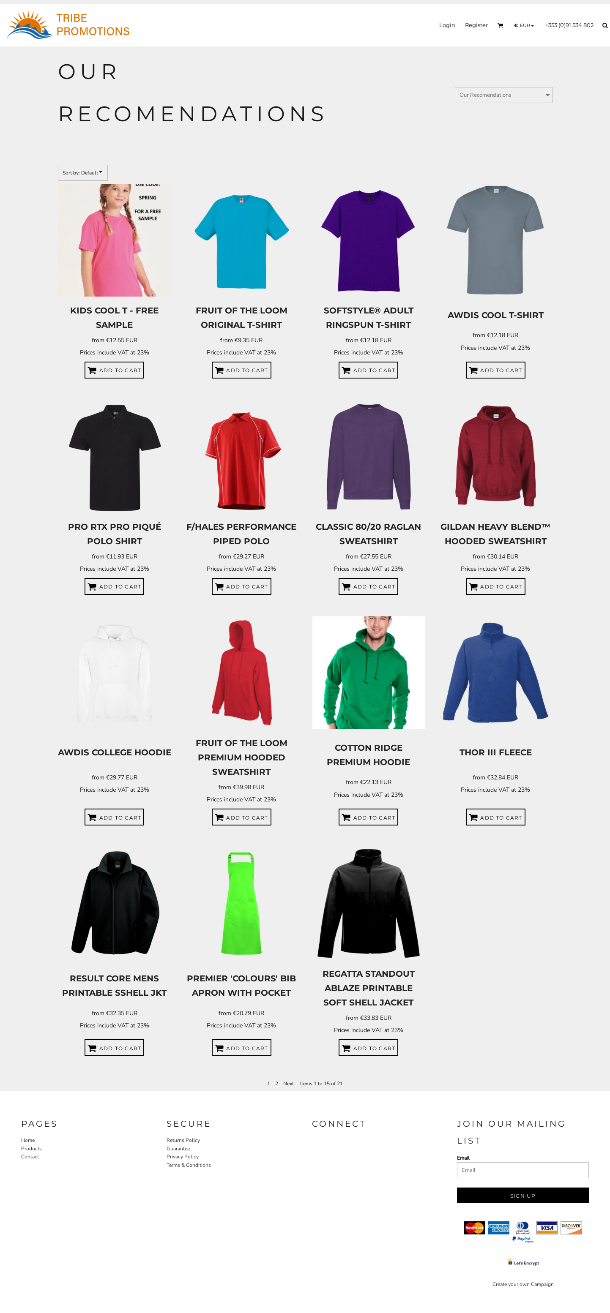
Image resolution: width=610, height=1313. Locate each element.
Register (476, 25)
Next (288, 1083)
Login (447, 25)
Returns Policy (183, 1140)
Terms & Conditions (189, 1165)
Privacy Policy (183, 1156)
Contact (30, 1156)
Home (28, 1140)
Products (31, 1148)
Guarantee (178, 1148)
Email (463, 1158)
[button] (500, 25)
